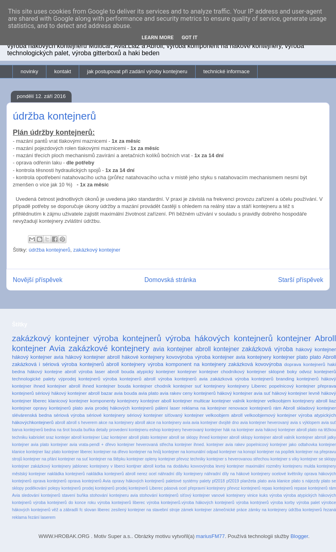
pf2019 (232, 481)
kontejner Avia (38, 348)
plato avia (83, 407)
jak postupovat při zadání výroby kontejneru (137, 71)
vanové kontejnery (229, 495)
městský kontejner (29, 474)
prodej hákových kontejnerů (124, 407)
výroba (276, 495)
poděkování (36, 488)
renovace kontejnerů (249, 407)
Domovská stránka (170, 279)
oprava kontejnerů (49, 481)
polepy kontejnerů (64, 488)
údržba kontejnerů (49, 250)
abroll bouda (121, 371)
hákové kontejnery (143, 357)
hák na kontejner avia (243, 430)
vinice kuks (257, 495)
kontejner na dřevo (111, 452)
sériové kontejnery (105, 415)
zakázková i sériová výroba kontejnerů (58, 364)
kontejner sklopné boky (272, 371)
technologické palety (34, 378)
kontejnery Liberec (247, 385)
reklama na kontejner (204, 407)
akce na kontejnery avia (168, 422)
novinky (29, 71)
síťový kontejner (195, 495)
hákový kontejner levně (296, 393)
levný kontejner (230, 466)
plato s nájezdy (306, 481)
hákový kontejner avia (37, 357)
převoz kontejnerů (243, 488)
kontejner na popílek (275, 452)
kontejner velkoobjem (268, 400)
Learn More (158, 37)
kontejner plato (290, 357)
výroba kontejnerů (127, 338)
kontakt (62, 71)
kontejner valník (228, 400)
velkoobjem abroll (224, 415)
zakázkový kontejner (96, 250)
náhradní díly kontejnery (180, 474)
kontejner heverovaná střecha (145, 444)
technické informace (226, 71)
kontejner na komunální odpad (190, 452)
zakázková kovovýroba (255, 364)
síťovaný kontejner (184, 415)
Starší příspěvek (300, 279)
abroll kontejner (217, 349)
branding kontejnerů (297, 378)
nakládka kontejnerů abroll (111, 474)
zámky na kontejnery (267, 510)
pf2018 (218, 481)
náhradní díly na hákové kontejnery (237, 474)
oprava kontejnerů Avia (89, 481)
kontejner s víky (284, 459)
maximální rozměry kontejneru (274, 466)
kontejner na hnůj (145, 452)
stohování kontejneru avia (114, 495)
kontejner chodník (152, 385)
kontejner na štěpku (107, 459)
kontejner (187, 371)
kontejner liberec (77, 452)
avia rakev (170, 393)
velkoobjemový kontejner (270, 415)
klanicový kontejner (68, 400)
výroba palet (308, 502)
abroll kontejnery (126, 364)
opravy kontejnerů (52, 407)
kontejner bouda (113, 385)
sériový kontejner (145, 415)
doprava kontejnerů (304, 364)
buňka (89, 430)
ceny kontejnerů (199, 393)
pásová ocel (175, 488)
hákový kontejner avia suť (244, 393)
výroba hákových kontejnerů (219, 338)
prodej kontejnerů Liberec (139, 488)
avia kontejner (173, 349)
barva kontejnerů (27, 430)
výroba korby (282, 502)
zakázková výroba (267, 349)
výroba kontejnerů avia (183, 378)
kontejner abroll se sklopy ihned (180, 437)
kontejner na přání (40, 459)
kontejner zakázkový (31, 466)
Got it (190, 37)
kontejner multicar (191, 400)
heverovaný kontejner (202, 430)
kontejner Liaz (96, 437)
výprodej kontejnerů (79, 378)
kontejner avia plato (30, 444)
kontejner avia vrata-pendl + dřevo (83, 444)
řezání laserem (42, 517)
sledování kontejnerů (41, 495)
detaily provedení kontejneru (122, 430)
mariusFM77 (210, 536)
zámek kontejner (196, 510)
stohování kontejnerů (159, 495)
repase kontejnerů (311, 488)
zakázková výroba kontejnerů (242, 378)
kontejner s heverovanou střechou (237, 459)
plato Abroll (323, 357)
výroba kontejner (214, 357)
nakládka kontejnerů (66, 474)
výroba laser (91, 371)
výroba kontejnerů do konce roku (64, 502)
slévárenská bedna (32, 415)
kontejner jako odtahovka (293, 444)
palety (205, 481)
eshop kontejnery (165, 430)
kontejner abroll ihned (70, 385)
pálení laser (167, 407)
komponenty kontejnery (114, 400)
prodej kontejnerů (98, 488)
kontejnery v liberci (107, 466)
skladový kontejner (316, 407)
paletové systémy (182, 481)
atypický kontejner (156, 371)
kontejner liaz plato (43, 452)
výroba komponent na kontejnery (187, 364)
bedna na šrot (57, 430)
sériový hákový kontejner (61, 393)
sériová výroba (69, 415)
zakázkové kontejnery (109, 348)
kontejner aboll (155, 400)
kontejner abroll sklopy (231, 437)
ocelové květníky (287, 474)
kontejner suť (187, 385)
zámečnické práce (230, 510)
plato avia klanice (274, 481)
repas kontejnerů (277, 488)
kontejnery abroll (310, 400)
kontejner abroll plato (129, 437)
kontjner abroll (140, 466)
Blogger (299, 536)
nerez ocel (146, 474)
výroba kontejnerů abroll (129, 378)
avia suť (328, 422)
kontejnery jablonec (70, 466)
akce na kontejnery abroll (121, 422)
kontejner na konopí (237, 452)
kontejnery (214, 385)
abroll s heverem (81, 422)
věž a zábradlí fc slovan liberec (81, 510)
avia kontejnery (253, 357)
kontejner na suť (73, 459)
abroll (60, 422)
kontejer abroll (68, 437)
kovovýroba (179, 357)
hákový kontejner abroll (92, 357)
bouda (76, 430)
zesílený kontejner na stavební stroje (145, 510)
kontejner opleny (142, 459)
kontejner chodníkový (221, 371)
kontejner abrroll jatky (316, 437)
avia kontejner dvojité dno (215, 422)
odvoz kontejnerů (317, 371)
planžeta (248, 481)
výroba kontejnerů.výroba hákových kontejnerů (190, 502)
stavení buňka (75, 495)
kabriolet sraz (41, 437)
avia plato (148, 393)
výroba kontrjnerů (252, 502)
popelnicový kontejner (292, 385)
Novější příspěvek (37, 279)
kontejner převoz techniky (182, 459)
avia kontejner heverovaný (264, 422)
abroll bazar (100, 393)
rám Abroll (284, 407)
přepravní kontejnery (207, 488)
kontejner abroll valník (274, 437)
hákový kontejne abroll (52, 371)
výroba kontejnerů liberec (121, 502)
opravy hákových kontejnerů (138, 481)
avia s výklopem (305, 422)
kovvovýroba (202, 466)
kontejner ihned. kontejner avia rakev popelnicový (221, 444)
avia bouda (125, 393)
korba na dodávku (172, 466)
